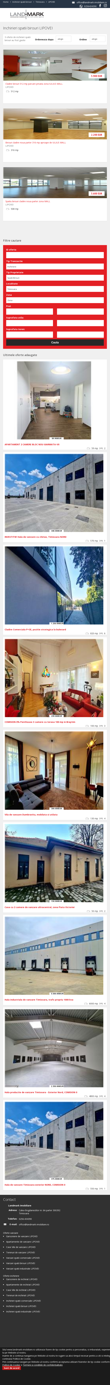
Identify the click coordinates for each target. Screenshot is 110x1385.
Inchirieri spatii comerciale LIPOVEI (23, 1300)
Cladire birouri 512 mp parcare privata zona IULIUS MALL (34, 83)
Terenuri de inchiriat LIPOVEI (20, 1295)
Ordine (83, 39)
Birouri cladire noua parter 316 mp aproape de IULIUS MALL (35, 142)
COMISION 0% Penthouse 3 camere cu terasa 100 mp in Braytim (40, 722)
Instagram (105, 5)
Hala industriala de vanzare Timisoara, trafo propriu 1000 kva (39, 999)
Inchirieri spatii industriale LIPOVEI (23, 1311)
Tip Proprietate (14, 272)
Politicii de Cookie (11, 1364)
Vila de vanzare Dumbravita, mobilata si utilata (31, 814)
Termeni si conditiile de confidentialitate (43, 1364)
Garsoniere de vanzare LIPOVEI (21, 1236)
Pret (8, 306)
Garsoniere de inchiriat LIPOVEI (21, 1279)
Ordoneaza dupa (44, 39)
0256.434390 (25, 1218)
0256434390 (90, 6)
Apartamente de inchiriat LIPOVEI (23, 1284)
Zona (9, 294)
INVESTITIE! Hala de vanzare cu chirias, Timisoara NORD (35, 536)
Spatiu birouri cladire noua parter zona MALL (27, 201)
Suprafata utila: (15, 317)
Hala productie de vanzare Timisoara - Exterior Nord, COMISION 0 (41, 1092)
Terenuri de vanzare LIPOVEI (20, 1252)
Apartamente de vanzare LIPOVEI (23, 1241)
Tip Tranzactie (14, 261)
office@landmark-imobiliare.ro (92, 2)
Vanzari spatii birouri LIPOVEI (20, 1263)
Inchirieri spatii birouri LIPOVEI (21, 1306)
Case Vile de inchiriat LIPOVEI (20, 1290)
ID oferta (11, 249)
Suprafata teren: (15, 329)
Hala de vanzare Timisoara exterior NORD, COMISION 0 (35, 1184)
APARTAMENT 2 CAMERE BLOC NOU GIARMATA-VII (32, 444)
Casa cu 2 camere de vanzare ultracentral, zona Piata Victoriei (40, 907)
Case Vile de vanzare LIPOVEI (20, 1247)
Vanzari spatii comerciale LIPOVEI (23, 1257)
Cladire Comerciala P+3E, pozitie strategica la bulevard (35, 629)
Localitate (12, 283)
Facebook (100, 5)
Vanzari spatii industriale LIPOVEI (22, 1268)
